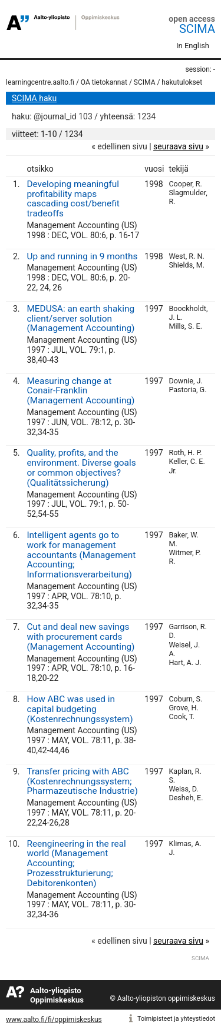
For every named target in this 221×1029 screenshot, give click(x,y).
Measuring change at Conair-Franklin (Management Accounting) (80, 391)
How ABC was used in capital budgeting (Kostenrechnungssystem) (80, 709)
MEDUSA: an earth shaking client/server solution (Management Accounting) (80, 318)
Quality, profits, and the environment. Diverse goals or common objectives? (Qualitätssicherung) (81, 467)
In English (192, 45)
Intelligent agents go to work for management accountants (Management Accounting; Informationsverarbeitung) (81, 555)
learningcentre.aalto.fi (40, 82)
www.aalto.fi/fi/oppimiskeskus (54, 1019)
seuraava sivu (178, 146)
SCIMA (197, 29)
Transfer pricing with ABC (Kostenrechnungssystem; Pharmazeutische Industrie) (82, 781)
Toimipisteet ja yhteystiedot (176, 1019)
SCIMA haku (34, 98)
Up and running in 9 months (82, 256)
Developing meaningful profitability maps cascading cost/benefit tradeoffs (73, 199)
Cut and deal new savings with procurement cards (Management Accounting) (80, 637)
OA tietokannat (104, 82)
